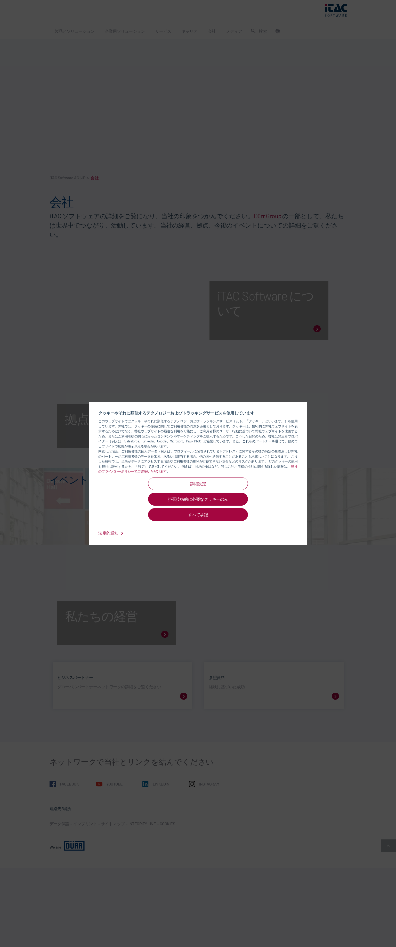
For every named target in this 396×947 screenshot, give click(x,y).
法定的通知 (111, 532)
